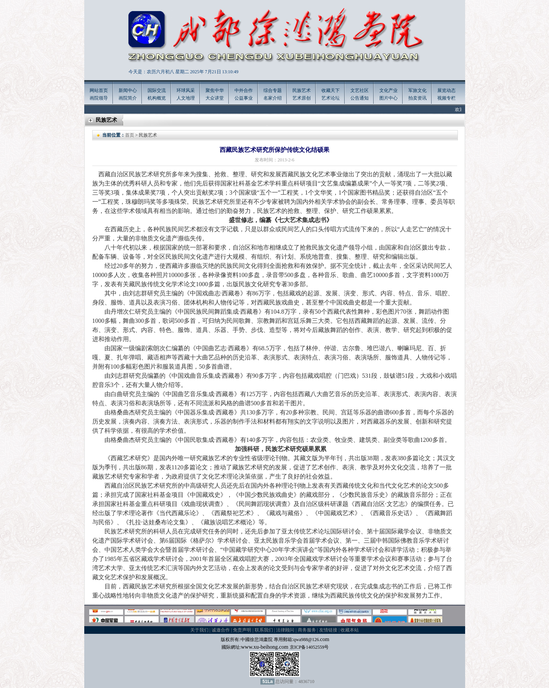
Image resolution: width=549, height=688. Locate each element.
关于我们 (199, 630)
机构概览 (157, 98)
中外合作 (243, 90)
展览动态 (446, 90)
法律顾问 (285, 630)
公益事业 (243, 98)
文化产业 (388, 90)
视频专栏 (446, 98)
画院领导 (99, 98)
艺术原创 (301, 98)
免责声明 (242, 630)
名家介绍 (272, 98)
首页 (129, 135)
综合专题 (272, 90)
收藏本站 (349, 630)
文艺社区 (359, 90)
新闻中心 (128, 90)
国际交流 (157, 90)
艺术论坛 (330, 98)
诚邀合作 (221, 630)
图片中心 (388, 98)
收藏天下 (330, 90)
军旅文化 (417, 90)
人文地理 (186, 98)
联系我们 (264, 630)
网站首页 (99, 90)
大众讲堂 (214, 98)
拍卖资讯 (417, 98)
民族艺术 (301, 90)
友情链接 (328, 630)
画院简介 (128, 98)
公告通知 (359, 98)
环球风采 (186, 90)
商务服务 (307, 630)
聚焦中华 (214, 90)
